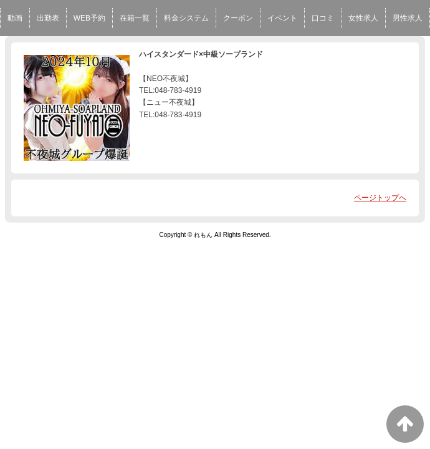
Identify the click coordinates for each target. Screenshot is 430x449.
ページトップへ (380, 197)
